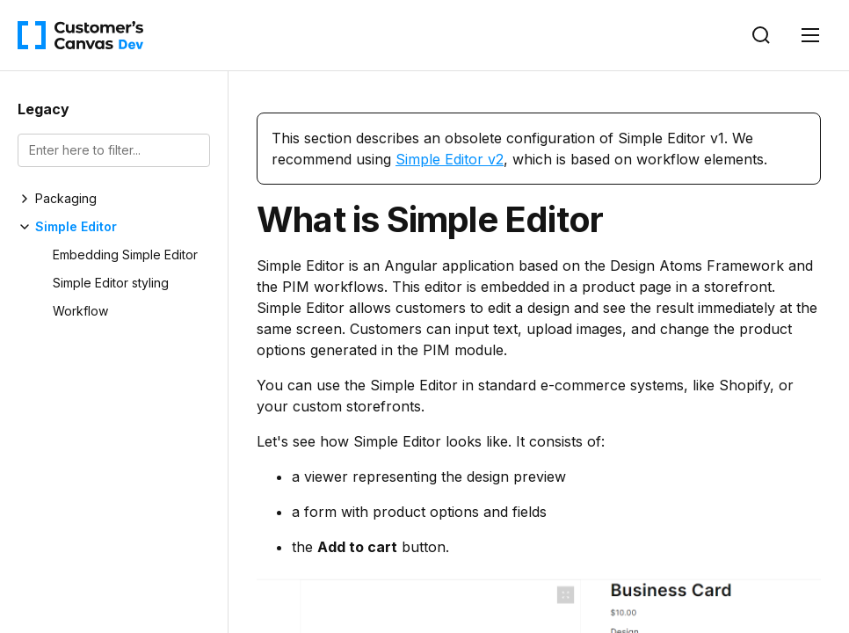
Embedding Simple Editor (125, 254)
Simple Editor (76, 226)
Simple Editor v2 (449, 159)
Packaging (66, 198)
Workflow (80, 310)
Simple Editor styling (111, 282)
